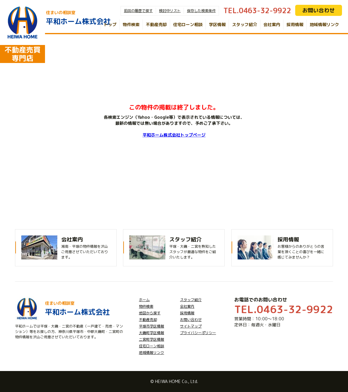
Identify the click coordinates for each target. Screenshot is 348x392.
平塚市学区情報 (151, 326)
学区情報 (217, 24)
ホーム (144, 299)
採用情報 (294, 24)
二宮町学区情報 (151, 339)
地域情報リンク (324, 24)
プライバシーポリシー (198, 332)
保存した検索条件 (201, 10)
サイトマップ (191, 326)
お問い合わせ (318, 10)
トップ (110, 24)
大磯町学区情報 (151, 332)
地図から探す (149, 313)
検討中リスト (170, 10)
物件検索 (131, 24)
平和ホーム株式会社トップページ (174, 135)
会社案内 (271, 24)
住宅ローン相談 (187, 24)
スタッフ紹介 (244, 24)
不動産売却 (156, 24)
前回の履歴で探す (138, 10)
